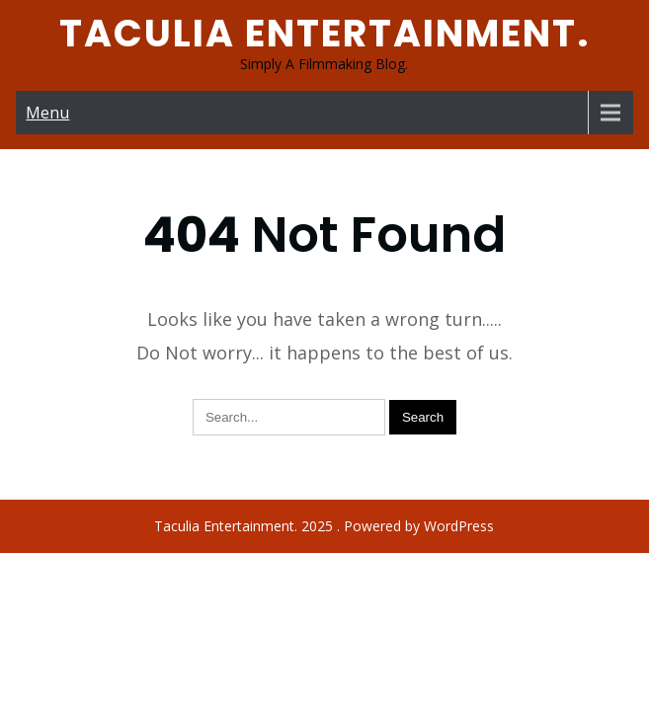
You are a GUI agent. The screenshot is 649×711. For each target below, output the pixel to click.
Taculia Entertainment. (324, 33)
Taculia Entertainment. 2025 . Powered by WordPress (324, 482)
